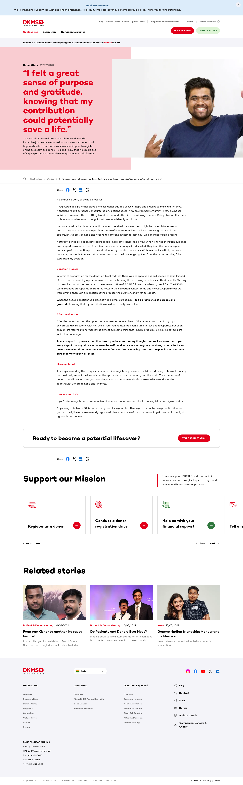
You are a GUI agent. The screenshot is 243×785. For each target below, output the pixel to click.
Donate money (208, 30)
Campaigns (80, 42)
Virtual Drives (95, 42)
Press (117, 21)
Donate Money (52, 42)
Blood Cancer (80, 704)
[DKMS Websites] (209, 21)
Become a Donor (33, 42)
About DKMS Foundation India (89, 699)
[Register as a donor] (77, 525)
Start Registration (194, 438)
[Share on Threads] (87, 190)
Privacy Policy (49, 781)
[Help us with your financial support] (211, 525)
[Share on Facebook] (67, 190)
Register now (182, 30)
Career (125, 21)
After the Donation (133, 718)
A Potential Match (133, 704)
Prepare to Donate (133, 708)
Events (116, 42)
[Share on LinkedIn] (81, 190)
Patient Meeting (132, 722)
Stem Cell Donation (133, 713)
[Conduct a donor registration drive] (144, 525)
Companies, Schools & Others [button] (166, 21)
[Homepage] (24, 179)
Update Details (138, 21)
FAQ (101, 21)
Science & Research (83, 708)
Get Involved (30, 31)
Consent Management (104, 781)
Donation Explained (73, 31)
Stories (108, 42)
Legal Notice (29, 781)
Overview (27, 694)
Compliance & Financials (74, 781)
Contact (109, 21)
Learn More (50, 31)
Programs (67, 42)
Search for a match (133, 699)
